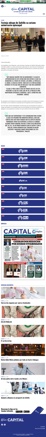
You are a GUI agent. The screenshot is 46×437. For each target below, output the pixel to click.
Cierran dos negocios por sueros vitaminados (15, 303)
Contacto (43, 426)
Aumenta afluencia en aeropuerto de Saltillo (15, 398)
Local (2, 20)
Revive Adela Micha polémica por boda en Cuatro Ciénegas (20, 360)
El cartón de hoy (6, 341)
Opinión (2, 319)
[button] (44, 14)
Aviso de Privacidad (40, 428)
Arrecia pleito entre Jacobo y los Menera (14, 379)
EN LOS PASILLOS (6, 322)
